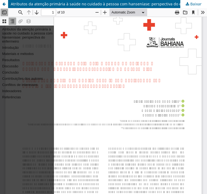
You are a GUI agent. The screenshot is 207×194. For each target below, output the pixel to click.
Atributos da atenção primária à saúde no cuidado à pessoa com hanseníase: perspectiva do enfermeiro (105, 3)
